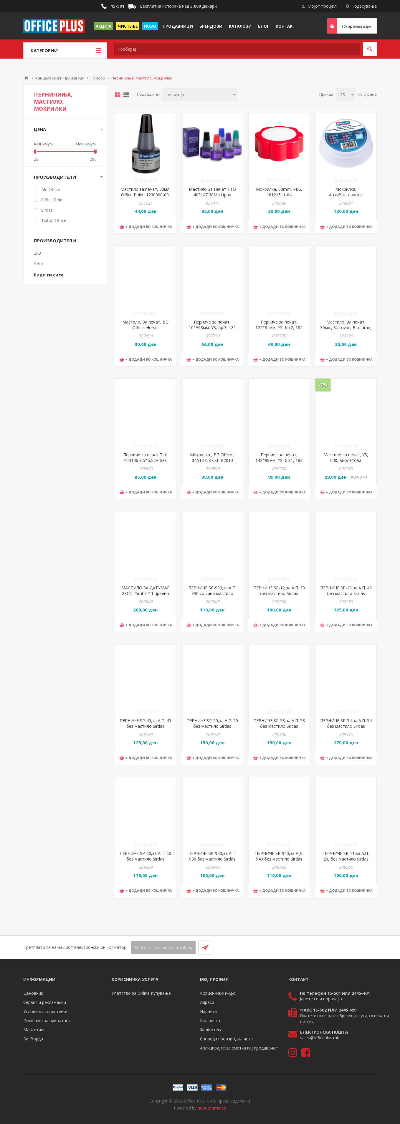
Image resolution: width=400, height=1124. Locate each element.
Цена (40, 129)
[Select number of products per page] (345, 94)
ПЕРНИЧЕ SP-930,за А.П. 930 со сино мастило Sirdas (212, 593)
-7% (322, 385)
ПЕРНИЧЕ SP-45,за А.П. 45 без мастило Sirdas (145, 723)
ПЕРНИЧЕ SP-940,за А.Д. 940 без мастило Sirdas (279, 856)
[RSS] (369, 947)
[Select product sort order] (199, 94)
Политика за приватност (48, 1020)
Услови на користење (45, 1011)
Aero (38, 263)
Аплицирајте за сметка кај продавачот (239, 1048)
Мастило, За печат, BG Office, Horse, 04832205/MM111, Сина (145, 327)
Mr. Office (50, 189)
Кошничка (210, 1020)
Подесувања (364, 6)
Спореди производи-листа (226, 1039)
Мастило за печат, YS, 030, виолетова (345, 457)
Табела (117, 94)
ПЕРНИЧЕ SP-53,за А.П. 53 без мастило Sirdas (279, 723)
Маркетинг (34, 1029)
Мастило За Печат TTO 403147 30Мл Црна (212, 192)
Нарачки (208, 1011)
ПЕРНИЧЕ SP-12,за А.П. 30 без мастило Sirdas (279, 590)
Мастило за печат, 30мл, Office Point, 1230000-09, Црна (145, 194)
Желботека (211, 1029)
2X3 (37, 253)
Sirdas (47, 210)
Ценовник (33, 993)
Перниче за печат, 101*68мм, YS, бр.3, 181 (212, 324)
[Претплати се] (163, 947)
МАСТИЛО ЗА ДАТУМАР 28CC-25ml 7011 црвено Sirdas (145, 593)
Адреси (207, 1002)
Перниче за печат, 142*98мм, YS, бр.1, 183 (279, 457)
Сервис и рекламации (44, 1002)
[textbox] (237, 49)
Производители (55, 177)
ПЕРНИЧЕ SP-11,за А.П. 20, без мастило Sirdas (346, 856)
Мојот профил (322, 6)
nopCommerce (212, 1108)
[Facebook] (355, 947)
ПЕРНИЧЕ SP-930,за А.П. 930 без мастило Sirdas (212, 856)
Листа (126, 94)
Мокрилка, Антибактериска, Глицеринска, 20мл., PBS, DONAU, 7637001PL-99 (346, 197)
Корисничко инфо (218, 993)
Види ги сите (49, 275)
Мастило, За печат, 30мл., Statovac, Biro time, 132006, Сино (345, 327)
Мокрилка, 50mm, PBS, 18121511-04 (279, 192)
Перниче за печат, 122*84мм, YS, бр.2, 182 (279, 324)
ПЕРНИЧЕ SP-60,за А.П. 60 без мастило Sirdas (145, 856)
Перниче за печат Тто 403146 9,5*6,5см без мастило (145, 460)
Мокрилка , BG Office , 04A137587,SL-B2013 (212, 457)
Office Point (52, 200)
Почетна (26, 78)
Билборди (33, 1039)
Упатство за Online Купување (141, 993)
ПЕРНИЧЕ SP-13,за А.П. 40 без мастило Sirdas (346, 590)
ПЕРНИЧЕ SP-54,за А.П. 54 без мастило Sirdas (346, 723)
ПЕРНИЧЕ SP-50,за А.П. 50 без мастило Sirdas (212, 723)
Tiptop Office (53, 220)
